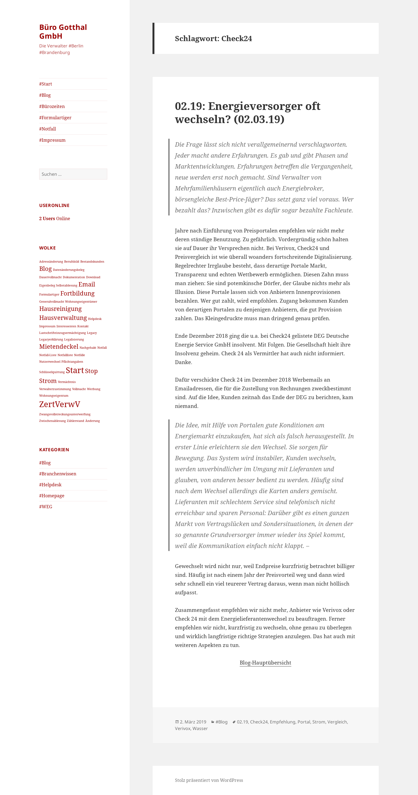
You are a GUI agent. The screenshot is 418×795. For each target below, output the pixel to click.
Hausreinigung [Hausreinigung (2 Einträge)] (60, 309)
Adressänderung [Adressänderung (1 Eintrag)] (51, 261)
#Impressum (52, 140)
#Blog (45, 95)
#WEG (45, 507)
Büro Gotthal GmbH (63, 31)
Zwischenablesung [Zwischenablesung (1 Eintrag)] (52, 421)
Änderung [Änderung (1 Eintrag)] (92, 421)
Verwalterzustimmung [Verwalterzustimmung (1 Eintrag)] (55, 389)
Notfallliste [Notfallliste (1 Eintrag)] (65, 355)
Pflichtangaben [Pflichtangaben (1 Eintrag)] (72, 362)
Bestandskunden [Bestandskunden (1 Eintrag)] (92, 261)
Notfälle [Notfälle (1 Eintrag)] (79, 355)
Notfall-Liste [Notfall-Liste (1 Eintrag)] (48, 355)
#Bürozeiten (52, 106)
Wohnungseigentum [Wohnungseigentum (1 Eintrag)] (53, 396)
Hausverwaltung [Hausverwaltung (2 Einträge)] (63, 318)
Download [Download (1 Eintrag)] (93, 277)
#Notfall (47, 129)
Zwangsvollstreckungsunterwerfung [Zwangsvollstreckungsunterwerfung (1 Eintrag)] (65, 414)
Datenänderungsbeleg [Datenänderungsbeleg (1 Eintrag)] (68, 270)
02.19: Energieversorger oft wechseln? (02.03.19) (248, 112)
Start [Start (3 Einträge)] (75, 370)
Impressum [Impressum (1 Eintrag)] (47, 326)
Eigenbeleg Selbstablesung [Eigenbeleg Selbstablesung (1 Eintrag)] (58, 285)
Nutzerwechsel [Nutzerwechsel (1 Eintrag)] (49, 362)
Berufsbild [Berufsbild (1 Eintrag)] (71, 261)
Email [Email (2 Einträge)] (86, 284)
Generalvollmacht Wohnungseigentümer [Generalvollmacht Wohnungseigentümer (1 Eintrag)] (68, 301)
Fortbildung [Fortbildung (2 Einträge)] (77, 293)
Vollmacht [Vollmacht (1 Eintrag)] (79, 389)
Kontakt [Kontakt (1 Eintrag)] (83, 326)
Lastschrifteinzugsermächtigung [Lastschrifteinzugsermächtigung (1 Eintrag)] (62, 333)
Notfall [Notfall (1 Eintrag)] (102, 348)
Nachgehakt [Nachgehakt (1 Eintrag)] (88, 348)
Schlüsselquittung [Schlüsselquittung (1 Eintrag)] (52, 372)
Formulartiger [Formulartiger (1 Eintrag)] (49, 294)
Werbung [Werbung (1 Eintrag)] (93, 389)
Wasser (200, 728)
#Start (45, 84)
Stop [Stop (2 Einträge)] (91, 371)
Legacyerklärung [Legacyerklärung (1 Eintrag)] (51, 339)
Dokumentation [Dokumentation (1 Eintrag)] (74, 277)
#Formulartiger (55, 118)
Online (54, 218)
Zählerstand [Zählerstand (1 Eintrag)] (75, 421)
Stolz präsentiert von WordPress (209, 780)
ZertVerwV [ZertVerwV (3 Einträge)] (59, 404)
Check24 (259, 722)
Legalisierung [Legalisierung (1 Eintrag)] (74, 339)
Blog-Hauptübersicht (265, 662)
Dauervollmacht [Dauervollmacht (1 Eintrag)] (50, 277)
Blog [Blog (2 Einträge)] (45, 268)
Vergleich (337, 722)
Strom (318, 722)
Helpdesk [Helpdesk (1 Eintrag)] (94, 319)
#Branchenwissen (57, 474)
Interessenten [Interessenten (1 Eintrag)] (66, 326)
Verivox (182, 728)
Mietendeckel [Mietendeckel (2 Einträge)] (58, 346)
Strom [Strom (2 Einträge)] (48, 381)
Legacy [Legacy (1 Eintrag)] (92, 333)
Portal (304, 722)
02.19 (242, 722)
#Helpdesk (50, 485)
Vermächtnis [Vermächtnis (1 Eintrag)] (67, 382)
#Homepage (51, 496)
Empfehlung (282, 722)
